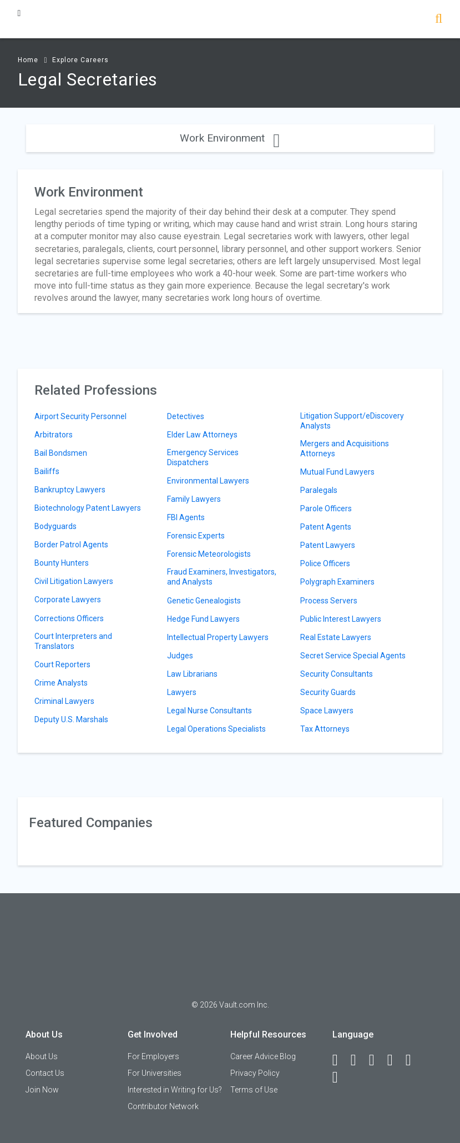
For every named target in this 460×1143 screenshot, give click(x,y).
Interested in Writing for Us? (175, 1089)
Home (28, 60)
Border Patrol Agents (71, 544)
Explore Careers (80, 60)
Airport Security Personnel (80, 416)
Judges (180, 655)
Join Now (42, 1089)
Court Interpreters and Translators (73, 641)
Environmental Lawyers (208, 480)
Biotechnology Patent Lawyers (87, 507)
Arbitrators (53, 434)
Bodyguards (55, 526)
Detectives (185, 416)
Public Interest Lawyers (340, 619)
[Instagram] (395, 1060)
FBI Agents (186, 517)
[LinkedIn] (358, 1060)
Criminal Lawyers (64, 701)
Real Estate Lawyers (335, 637)
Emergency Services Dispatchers (203, 457)
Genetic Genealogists (204, 600)
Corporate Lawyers (67, 599)
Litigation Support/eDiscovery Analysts (352, 420)
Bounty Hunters (61, 562)
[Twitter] (377, 1060)
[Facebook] (340, 1060)
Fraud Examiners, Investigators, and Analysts (221, 576)
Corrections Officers (69, 618)
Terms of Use (253, 1089)
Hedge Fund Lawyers (203, 619)
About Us (42, 1056)
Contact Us (45, 1073)
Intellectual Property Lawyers (218, 637)
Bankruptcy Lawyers (69, 489)
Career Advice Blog (263, 1056)
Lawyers (181, 692)
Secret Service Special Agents (353, 655)
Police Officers (325, 563)
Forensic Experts (196, 535)
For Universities (154, 1073)
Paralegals (318, 490)
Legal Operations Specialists (216, 728)
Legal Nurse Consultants (209, 710)
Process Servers (328, 600)
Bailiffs (46, 471)
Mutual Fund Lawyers (337, 471)
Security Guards (328, 692)
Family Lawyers (194, 499)
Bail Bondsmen (60, 453)
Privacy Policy (255, 1073)
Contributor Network (163, 1106)
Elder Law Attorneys (202, 434)
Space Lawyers (326, 710)
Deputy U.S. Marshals (71, 719)
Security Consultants (336, 673)
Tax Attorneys (325, 728)
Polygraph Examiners (337, 581)
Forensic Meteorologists (209, 554)
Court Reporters (62, 664)
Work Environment (230, 138)
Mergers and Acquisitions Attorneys (344, 448)
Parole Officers (326, 508)
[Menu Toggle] (19, 13)
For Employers (153, 1056)
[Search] (438, 19)
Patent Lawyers (327, 545)
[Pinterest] (413, 1060)
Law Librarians (192, 673)
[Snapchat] (340, 1077)
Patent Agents (325, 526)
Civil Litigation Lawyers (73, 581)
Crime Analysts (61, 682)
